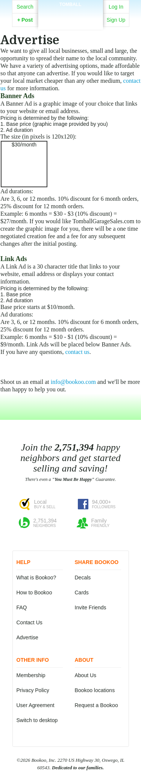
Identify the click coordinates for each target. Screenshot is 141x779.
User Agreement (36, 705)
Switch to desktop (37, 720)
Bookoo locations (95, 690)
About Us (86, 675)
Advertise (27, 637)
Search (25, 7)
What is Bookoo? (36, 578)
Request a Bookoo (96, 705)
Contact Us (29, 622)
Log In (116, 7)
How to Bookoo (34, 592)
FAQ (22, 607)
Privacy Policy (33, 690)
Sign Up (116, 20)
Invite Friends (90, 607)
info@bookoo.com (73, 382)
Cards (82, 592)
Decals (83, 578)
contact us (77, 352)
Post (25, 20)
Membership (31, 675)
